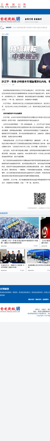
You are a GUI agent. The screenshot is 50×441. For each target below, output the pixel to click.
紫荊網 (2, 295)
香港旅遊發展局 (37, 292)
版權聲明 (46, 299)
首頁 (3, 34)
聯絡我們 (38, 299)
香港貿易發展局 (24, 292)
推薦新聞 (4, 213)
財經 (7, 34)
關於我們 (31, 299)
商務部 (15, 292)
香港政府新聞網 (5, 292)
